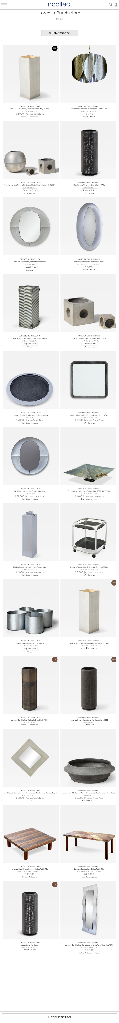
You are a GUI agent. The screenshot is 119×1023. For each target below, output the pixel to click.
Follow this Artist (60, 33)
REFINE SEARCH (59, 1017)
